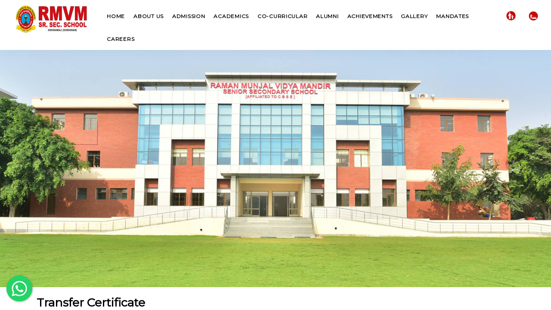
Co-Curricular (282, 16)
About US (148, 16)
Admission (188, 16)
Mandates (452, 16)
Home (116, 16)
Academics (231, 16)
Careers (120, 39)
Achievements (370, 16)
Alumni (327, 16)
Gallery (414, 16)
